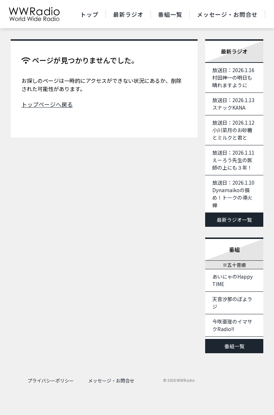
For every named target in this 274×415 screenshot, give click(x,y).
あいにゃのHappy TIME (232, 280)
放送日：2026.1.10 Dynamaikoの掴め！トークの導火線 (235, 194)
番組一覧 (170, 14)
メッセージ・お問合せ (227, 14)
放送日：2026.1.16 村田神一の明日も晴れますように (235, 77)
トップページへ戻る (47, 104)
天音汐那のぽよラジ (232, 302)
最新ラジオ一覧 (234, 219)
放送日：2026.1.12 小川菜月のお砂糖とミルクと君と (235, 130)
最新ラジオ (128, 14)
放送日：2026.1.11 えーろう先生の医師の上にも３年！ (235, 160)
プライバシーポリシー (50, 380)
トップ (89, 14)
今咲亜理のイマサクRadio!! (232, 325)
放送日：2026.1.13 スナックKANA (235, 103)
